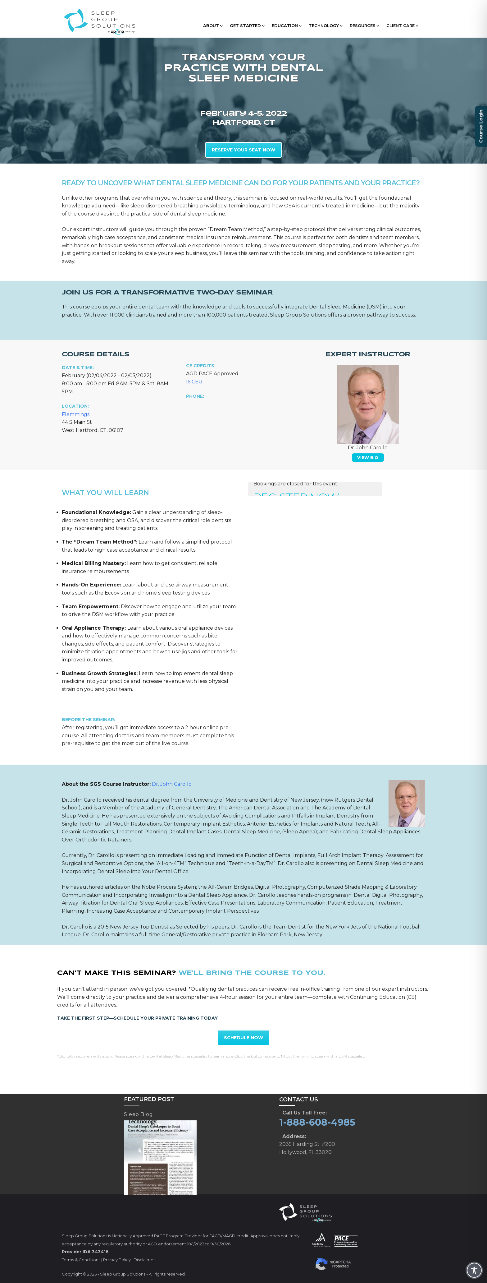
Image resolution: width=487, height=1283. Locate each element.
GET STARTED (247, 25)
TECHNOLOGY (325, 25)
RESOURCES (364, 25)
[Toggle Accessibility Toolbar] (474, 1270)
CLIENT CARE (402, 25)
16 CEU (194, 382)
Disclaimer (144, 1259)
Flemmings (75, 414)
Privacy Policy (117, 1259)
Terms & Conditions (81, 1259)
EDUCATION (286, 25)
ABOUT (212, 25)
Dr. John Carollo (172, 784)
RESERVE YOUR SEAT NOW (243, 150)
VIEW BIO (367, 457)
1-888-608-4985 (317, 1122)
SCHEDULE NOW (243, 1037)
